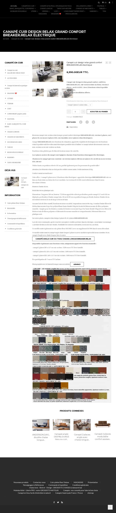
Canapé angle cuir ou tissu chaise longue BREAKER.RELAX (63, 239)
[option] (41, 432)
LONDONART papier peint (74, 11)
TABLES (102, 8)
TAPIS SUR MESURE (64, 8)
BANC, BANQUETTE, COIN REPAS (22, 8)
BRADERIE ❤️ (56, 14)
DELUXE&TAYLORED (83, 6)
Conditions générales (14, 229)
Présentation (11, 213)
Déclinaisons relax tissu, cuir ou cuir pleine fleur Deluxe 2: (87, 101)
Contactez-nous (39, 482)
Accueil (14, 6)
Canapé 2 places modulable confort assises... (103, 436)
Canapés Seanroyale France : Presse (69, 493)
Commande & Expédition (16, 224)
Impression (73, 127)
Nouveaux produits (21, 482)
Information (12, 195)
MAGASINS (43, 14)
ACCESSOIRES (12, 78)
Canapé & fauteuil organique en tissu (56, 6)
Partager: (71, 122)
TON (104, 11)
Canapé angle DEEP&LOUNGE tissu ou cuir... (61, 436)
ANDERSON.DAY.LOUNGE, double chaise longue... (41, 437)
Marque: (70, 117)
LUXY (56, 11)
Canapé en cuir (28, 6)
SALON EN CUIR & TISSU (16, 73)
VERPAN (45, 11)
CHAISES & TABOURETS (84, 8)
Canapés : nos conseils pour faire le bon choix (80, 490)
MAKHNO (93, 11)
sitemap (90, 493)
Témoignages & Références (16, 218)
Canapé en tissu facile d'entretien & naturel (34, 493)
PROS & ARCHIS (71, 14)
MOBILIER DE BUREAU (18, 11)
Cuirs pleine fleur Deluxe (16, 203)
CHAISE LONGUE (46, 8)
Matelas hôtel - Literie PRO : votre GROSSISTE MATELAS (36, 490)
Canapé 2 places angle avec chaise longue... (82, 437)
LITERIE (33, 11)
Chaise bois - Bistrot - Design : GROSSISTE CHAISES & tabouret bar (55, 487)
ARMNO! (77, 264)
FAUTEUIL (100, 6)
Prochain (61, 94)
